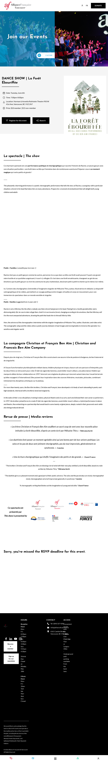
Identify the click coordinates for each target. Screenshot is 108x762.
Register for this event (10, 119)
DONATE (94, 4)
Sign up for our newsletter (11, 656)
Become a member (10, 642)
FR (85, 4)
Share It (36, 119)
